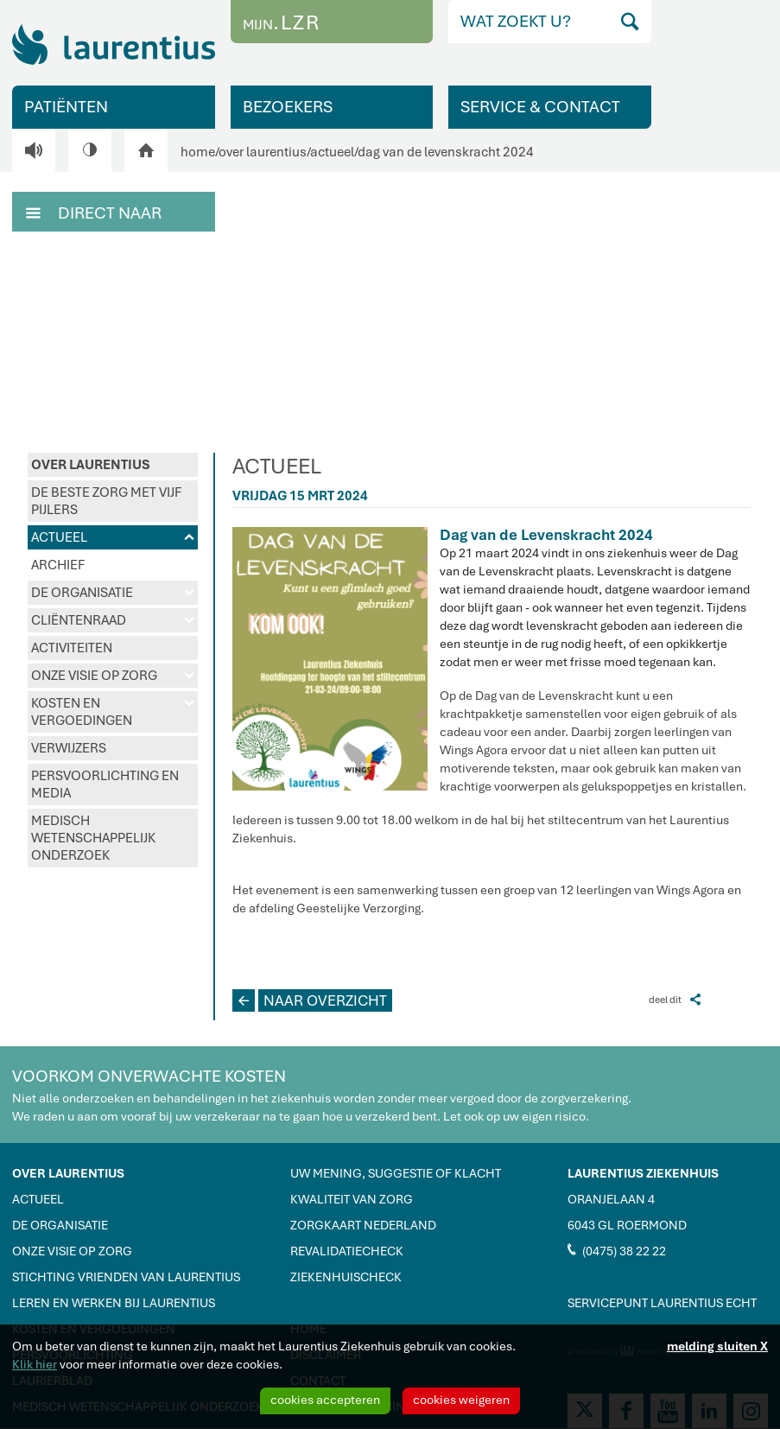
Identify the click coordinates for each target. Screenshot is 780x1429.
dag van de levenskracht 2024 (446, 152)
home (198, 152)
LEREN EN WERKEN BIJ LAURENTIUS (113, 1303)
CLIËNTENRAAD (112, 620)
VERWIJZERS (68, 748)
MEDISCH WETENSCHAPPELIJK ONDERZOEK (93, 838)
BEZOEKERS (288, 106)
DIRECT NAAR (94, 212)
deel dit (675, 999)
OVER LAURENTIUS (90, 464)
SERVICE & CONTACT (540, 106)
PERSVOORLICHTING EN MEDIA (105, 784)
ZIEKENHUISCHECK (346, 1277)
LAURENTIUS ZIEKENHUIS (643, 1173)
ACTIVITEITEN (71, 648)
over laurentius (263, 152)
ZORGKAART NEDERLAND (363, 1225)
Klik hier (34, 1364)
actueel (332, 152)
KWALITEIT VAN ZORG (351, 1199)
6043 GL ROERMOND (627, 1225)
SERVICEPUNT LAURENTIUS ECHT (662, 1303)
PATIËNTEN (66, 106)
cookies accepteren (325, 1399)
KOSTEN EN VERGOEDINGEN (112, 712)
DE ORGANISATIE (112, 592)
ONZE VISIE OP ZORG (112, 675)
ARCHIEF (58, 565)
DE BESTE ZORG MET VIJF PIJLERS (106, 501)
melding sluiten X (717, 1346)
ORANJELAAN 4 (611, 1199)
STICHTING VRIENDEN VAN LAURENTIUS (126, 1277)
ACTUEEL (112, 537)
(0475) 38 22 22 (617, 1250)
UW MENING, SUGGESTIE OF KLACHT (395, 1173)
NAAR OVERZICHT (309, 1000)
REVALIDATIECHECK (346, 1251)
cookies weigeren (461, 1399)
